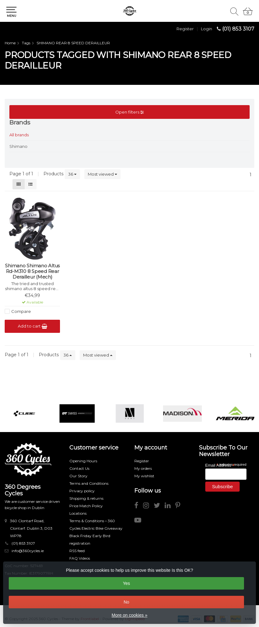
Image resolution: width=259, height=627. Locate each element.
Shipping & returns (86, 498)
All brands (19, 134)
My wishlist (144, 476)
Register (185, 28)
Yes (126, 583)
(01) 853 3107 (238, 29)
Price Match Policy (86, 505)
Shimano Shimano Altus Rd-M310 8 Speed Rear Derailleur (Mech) (32, 271)
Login (206, 28)
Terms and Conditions (88, 483)
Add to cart (32, 326)
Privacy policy (82, 490)
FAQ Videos (79, 558)
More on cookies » (129, 615)
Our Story (78, 476)
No (126, 602)
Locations (78, 513)
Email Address (220, 464)
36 (72, 174)
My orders (143, 468)
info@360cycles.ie (28, 550)
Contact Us (79, 468)
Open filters (129, 111)
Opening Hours (83, 461)
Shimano (18, 146)
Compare (21, 311)
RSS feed (77, 550)
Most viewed (102, 174)
